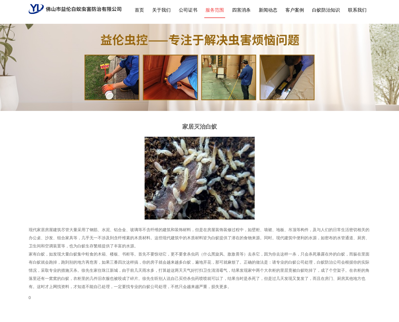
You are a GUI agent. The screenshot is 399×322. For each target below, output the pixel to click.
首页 (139, 10)
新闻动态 (268, 10)
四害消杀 (241, 10)
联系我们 (357, 10)
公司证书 (188, 10)
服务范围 (214, 10)
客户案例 (294, 10)
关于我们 (161, 10)
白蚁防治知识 (326, 10)
